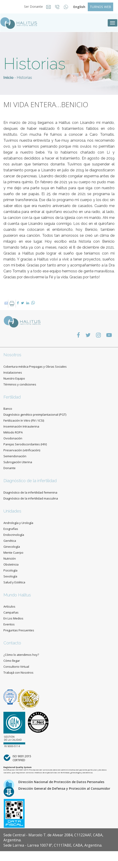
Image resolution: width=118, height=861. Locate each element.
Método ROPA (13, 432)
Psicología (10, 570)
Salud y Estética (14, 582)
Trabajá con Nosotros (18, 672)
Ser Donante (32, 6)
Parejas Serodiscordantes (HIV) (25, 444)
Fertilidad (12, 397)
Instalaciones (12, 372)
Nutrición (9, 558)
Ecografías (10, 529)
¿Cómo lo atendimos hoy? (21, 655)
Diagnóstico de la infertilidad (30, 480)
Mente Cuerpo (13, 552)
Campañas (11, 612)
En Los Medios (13, 618)
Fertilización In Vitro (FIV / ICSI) (23, 420)
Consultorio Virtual (16, 666)
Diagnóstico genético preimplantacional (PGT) (34, 414)
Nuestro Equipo (14, 378)
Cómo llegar (11, 661)
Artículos (9, 606)
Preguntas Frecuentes (18, 630)
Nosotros (12, 354)
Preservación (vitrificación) (21, 450)
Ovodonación (12, 438)
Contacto (12, 642)
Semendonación (14, 456)
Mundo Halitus (17, 595)
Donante (9, 468)
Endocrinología (13, 535)
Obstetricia (11, 564)
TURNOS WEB (100, 7)
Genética (9, 541)
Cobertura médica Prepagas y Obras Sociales (35, 366)
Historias (24, 77)
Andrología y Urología (18, 523)
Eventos (9, 624)
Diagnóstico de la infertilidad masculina (30, 498)
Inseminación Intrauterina (21, 426)
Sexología (10, 576)
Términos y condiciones (19, 384)
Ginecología (11, 547)
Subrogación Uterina (17, 462)
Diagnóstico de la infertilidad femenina (30, 492)
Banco (7, 409)
